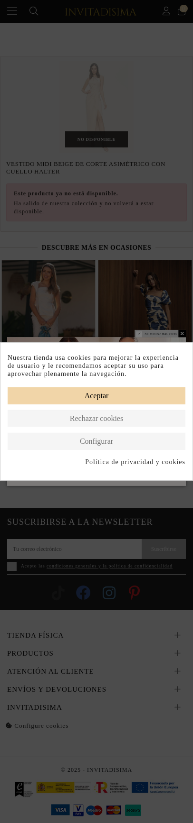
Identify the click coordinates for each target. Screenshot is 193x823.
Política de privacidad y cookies (135, 461)
